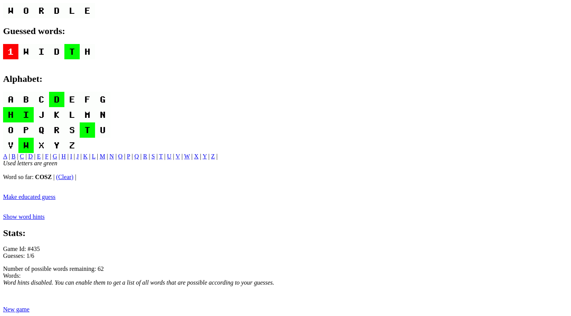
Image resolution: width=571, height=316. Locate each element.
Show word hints (23, 216)
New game (16, 309)
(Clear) (64, 177)
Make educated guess (29, 197)
